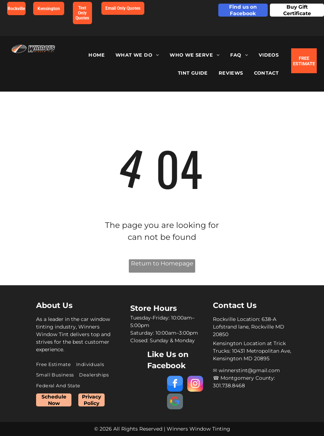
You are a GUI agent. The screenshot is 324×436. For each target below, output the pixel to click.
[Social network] (175, 402)
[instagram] (195, 384)
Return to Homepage (162, 263)
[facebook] (175, 384)
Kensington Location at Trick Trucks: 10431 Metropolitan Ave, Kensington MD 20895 (252, 351)
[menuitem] (96, 55)
